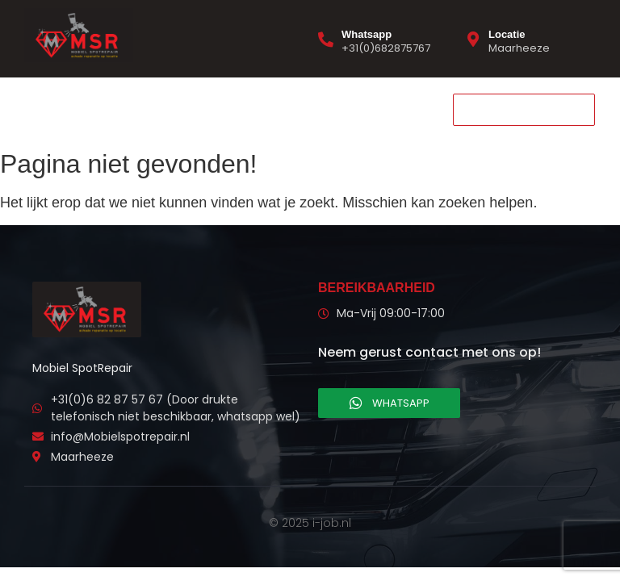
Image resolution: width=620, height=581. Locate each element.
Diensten (116, 109)
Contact (192, 109)
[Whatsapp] (325, 39)
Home (47, 109)
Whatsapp (366, 34)
